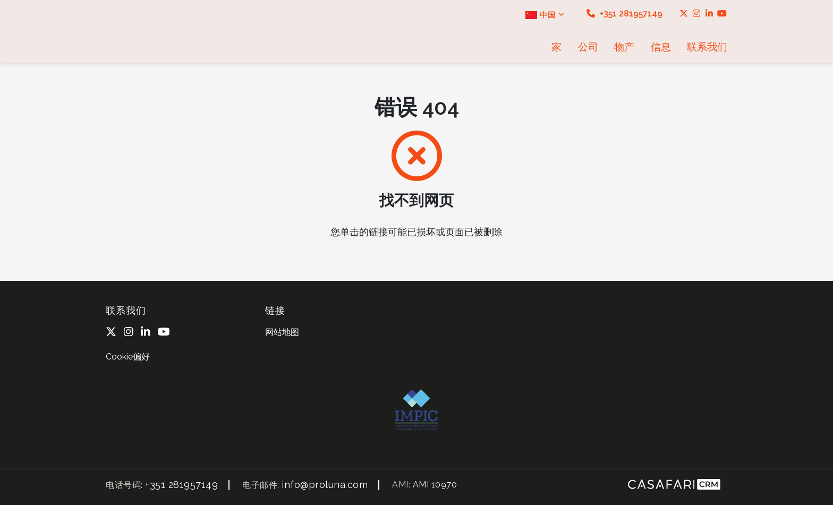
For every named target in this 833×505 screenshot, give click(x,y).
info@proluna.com (325, 484)
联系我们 (707, 47)
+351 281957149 (624, 13)
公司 (588, 47)
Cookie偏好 (128, 357)
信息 (661, 47)
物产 (624, 47)
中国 (545, 15)
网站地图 (282, 332)
